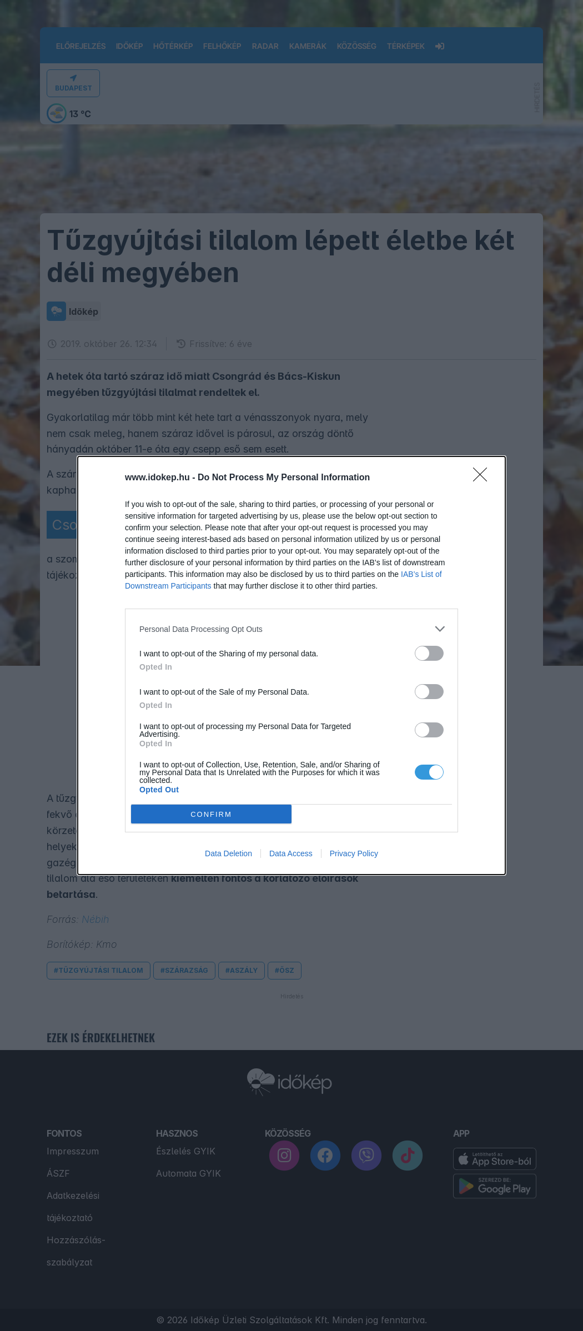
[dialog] (291, 665)
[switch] (429, 653)
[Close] (483, 478)
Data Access (291, 853)
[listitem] (291, 629)
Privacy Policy (354, 853)
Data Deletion (228, 853)
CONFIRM (211, 814)
